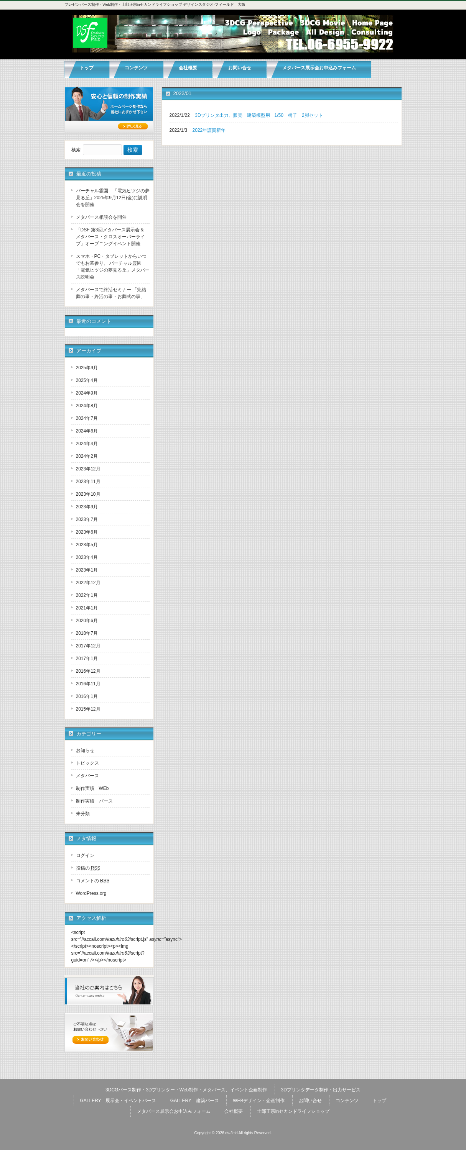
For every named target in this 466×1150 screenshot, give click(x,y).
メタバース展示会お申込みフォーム (174, 1111)
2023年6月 (87, 532)
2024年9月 (87, 393)
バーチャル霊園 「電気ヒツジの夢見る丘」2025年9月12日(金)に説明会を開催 (113, 197)
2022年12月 (88, 582)
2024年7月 (87, 418)
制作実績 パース (94, 801)
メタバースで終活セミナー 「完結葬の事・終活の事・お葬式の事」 (111, 293)
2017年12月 (88, 646)
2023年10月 (88, 494)
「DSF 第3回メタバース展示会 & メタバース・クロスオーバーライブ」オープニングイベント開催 (110, 236)
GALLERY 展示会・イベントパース (118, 1100)
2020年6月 (87, 620)
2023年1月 (87, 570)
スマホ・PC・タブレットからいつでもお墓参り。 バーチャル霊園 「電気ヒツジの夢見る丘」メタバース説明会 (113, 267)
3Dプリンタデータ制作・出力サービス (321, 1090)
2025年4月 (87, 380)
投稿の (88, 868)
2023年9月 (87, 506)
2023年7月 (87, 519)
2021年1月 (87, 608)
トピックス (87, 763)
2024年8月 (87, 405)
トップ (379, 1100)
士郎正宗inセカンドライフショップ (293, 1111)
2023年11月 (88, 481)
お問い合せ (310, 1100)
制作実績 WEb (92, 788)
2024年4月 (87, 443)
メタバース (87, 775)
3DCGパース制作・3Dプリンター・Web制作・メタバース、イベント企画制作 (186, 1090)
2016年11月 (88, 683)
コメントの (93, 880)
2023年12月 (88, 469)
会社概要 (233, 1111)
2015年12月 (88, 709)
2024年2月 (87, 456)
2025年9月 (87, 367)
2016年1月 (87, 696)
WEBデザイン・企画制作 (259, 1100)
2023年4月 (87, 557)
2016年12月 (88, 671)
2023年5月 (87, 544)
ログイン (85, 855)
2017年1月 (87, 658)
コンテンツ (347, 1100)
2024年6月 (87, 431)
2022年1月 (87, 595)
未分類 (83, 813)
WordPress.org (91, 893)
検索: (76, 150)
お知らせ (85, 750)
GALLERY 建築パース (194, 1100)
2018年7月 (87, 633)
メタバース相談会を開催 (101, 217)
